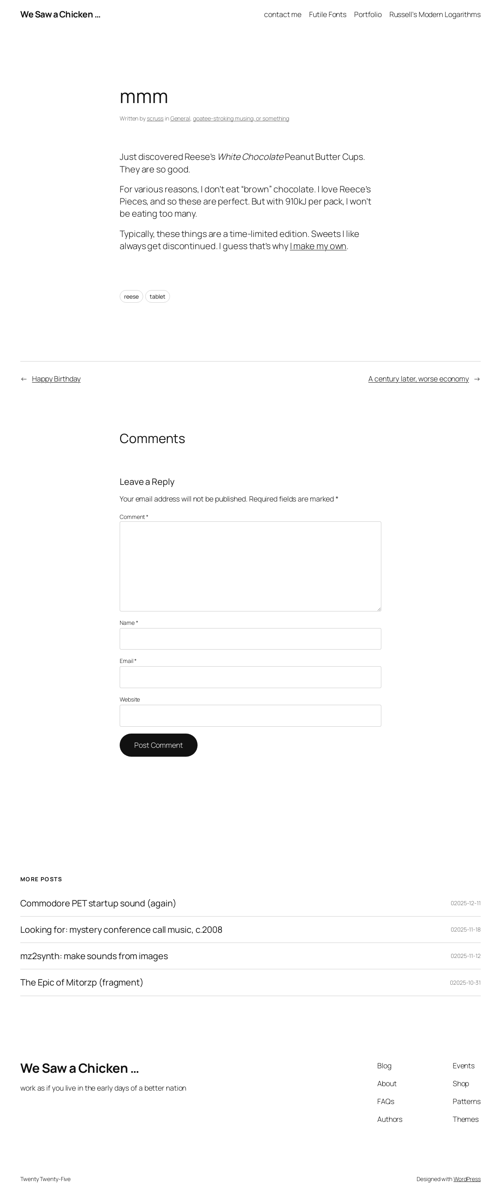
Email (128, 661)
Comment (134, 517)
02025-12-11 (466, 903)
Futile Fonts (327, 14)
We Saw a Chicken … (60, 14)
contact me (282, 14)
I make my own (318, 246)
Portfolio (367, 14)
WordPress (467, 1179)
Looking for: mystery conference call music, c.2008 (121, 929)
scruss (155, 118)
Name (129, 622)
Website (130, 699)
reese (131, 296)
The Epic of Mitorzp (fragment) (82, 982)
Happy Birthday (56, 378)
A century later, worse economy (418, 378)
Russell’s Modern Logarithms (435, 14)
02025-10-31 (465, 982)
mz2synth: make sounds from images (94, 956)
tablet (157, 296)
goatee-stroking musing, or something (241, 118)
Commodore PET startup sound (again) (98, 903)
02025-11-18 (466, 929)
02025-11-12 (466, 956)
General (180, 118)
